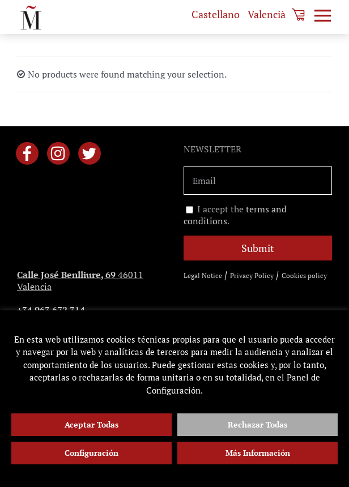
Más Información (257, 452)
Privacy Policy (252, 275)
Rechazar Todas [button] (257, 424)
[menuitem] (215, 14)
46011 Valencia (80, 280)
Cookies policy (304, 275)
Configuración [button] (91, 452)
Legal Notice (203, 275)
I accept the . (235, 215)
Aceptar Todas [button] (91, 424)
